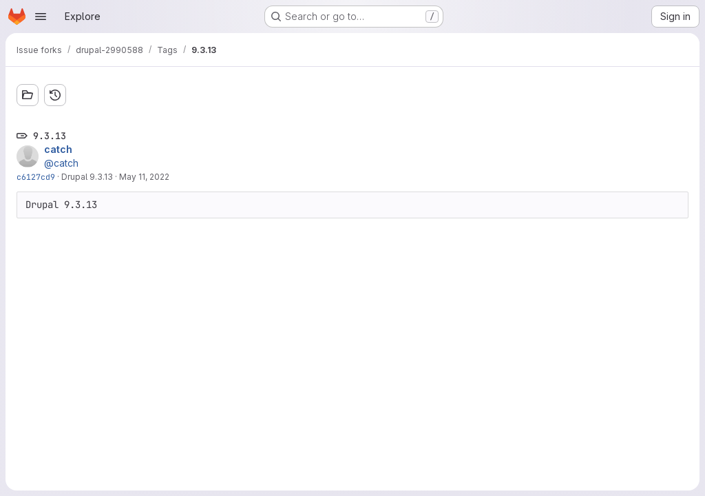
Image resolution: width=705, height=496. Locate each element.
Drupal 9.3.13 (87, 177)
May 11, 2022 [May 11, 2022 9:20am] (144, 177)
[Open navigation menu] (41, 17)
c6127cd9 (36, 177)
